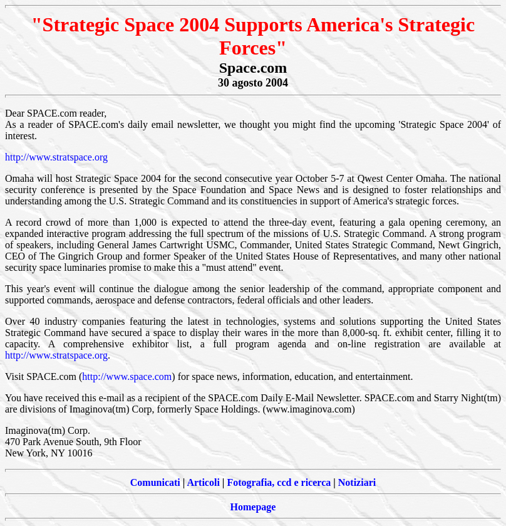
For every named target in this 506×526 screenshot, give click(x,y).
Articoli (203, 482)
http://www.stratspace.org (56, 157)
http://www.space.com (127, 376)
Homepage (253, 507)
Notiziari (357, 482)
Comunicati (155, 482)
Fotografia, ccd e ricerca (279, 482)
